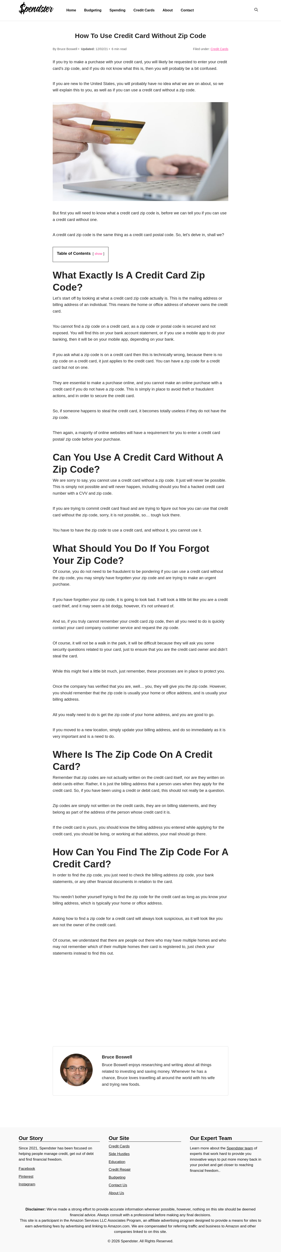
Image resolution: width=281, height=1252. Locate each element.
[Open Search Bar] (256, 10)
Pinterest (26, 1176)
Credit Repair (120, 1169)
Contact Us (118, 1185)
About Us (116, 1193)
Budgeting (92, 10)
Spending (118, 10)
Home (71, 10)
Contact (187, 10)
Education (117, 1162)
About (168, 10)
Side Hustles (119, 1154)
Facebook (27, 1169)
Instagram (27, 1184)
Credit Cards (144, 10)
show (98, 253)
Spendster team (240, 1148)
